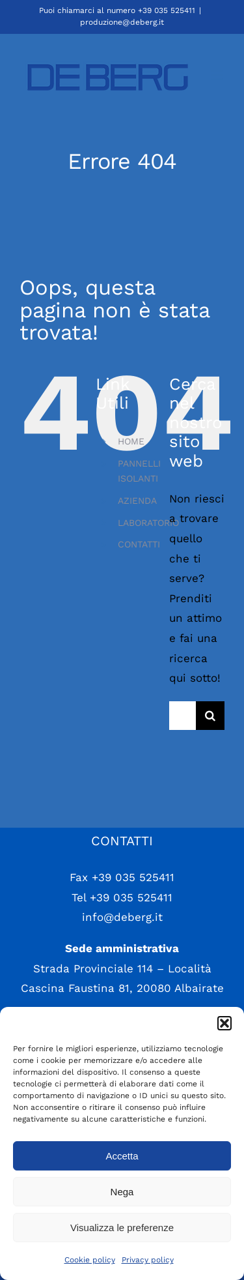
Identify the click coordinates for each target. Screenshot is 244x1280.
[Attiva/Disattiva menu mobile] (217, 75)
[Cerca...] (182, 715)
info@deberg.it (122, 917)
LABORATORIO (148, 522)
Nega (122, 1191)
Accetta (121, 1155)
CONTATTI (139, 544)
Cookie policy (89, 1259)
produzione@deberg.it (122, 22)
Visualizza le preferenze (122, 1227)
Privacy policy (148, 1259)
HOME (131, 441)
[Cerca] (210, 715)
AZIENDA (137, 500)
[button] (224, 1023)
